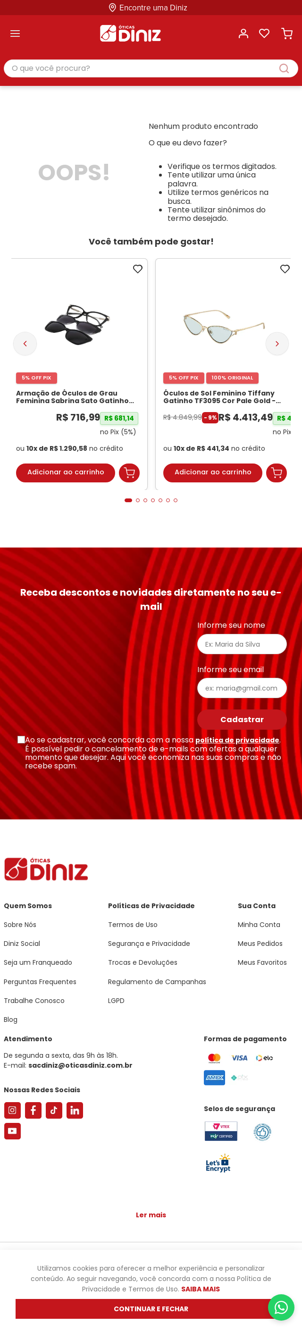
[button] (128, 500)
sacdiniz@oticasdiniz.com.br (80, 1065)
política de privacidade (237, 740)
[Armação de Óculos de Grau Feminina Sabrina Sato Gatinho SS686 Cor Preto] (78, 374)
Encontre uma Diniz (153, 8)
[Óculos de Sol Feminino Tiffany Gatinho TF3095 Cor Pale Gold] (225, 374)
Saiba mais (200, 1289)
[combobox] (151, 68)
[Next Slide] (277, 343)
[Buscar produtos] (288, 68)
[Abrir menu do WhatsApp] (281, 1307)
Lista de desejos (264, 33)
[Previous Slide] (25, 343)
